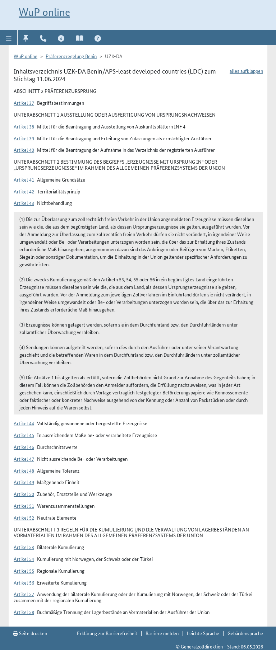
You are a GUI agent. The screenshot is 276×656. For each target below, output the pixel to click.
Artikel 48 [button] (24, 470)
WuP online (44, 12)
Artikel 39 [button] (24, 138)
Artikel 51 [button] (24, 505)
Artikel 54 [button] (24, 558)
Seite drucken (30, 633)
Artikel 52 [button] (24, 517)
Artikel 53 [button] (24, 546)
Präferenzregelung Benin (71, 56)
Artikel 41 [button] (24, 179)
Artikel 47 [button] (24, 458)
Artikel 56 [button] (24, 582)
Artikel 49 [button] (24, 482)
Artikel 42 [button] (24, 191)
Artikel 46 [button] (24, 446)
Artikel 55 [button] (24, 570)
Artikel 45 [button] (24, 435)
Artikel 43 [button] (24, 202)
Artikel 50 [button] (24, 493)
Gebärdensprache (245, 633)
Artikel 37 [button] (24, 102)
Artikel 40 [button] (24, 149)
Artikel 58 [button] (24, 611)
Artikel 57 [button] (24, 594)
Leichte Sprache (203, 633)
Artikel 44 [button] (24, 423)
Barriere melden (162, 633)
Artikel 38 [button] (24, 126)
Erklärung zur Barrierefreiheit (107, 633)
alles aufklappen (246, 70)
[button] (9, 37)
